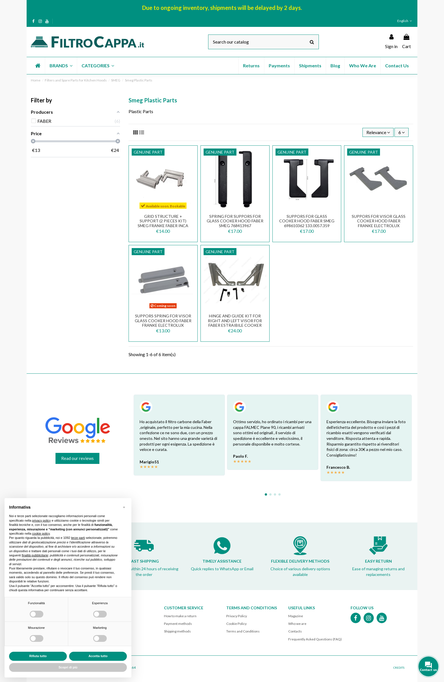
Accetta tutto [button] (97, 656)
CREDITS (398, 667)
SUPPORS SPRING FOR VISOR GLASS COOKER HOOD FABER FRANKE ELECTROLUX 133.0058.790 (163, 322)
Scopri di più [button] (68, 667)
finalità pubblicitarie (35, 555)
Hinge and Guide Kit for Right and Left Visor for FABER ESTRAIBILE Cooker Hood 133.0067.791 (235, 322)
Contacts (295, 631)
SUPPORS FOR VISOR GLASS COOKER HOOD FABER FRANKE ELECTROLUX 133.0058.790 (378, 223)
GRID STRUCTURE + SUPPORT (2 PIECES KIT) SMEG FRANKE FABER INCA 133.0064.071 (163, 223)
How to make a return (180, 616)
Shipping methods (177, 631)
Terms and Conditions (243, 631)
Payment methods (178, 623)
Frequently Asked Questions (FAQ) (315, 639)
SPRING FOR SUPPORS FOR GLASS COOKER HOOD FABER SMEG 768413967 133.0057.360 (235, 223)
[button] (61, 65)
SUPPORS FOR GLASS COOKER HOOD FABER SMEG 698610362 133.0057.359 (306, 221)
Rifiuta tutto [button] (38, 656)
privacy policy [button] (41, 520)
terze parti (78, 537)
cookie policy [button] (41, 533)
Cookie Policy (236, 623)
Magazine (295, 616)
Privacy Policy (236, 616)
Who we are (297, 623)
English (405, 21)
